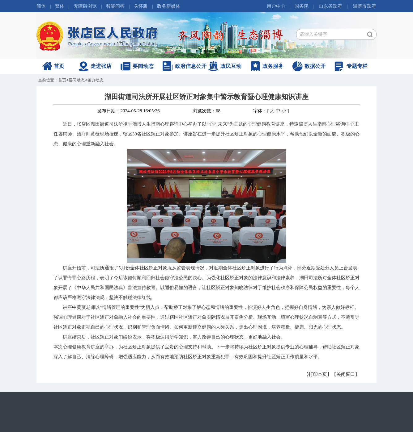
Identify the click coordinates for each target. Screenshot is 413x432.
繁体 (59, 6)
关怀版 (141, 6)
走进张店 (101, 66)
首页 (59, 66)
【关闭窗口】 (346, 374)
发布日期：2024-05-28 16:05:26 (128, 110)
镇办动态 (95, 80)
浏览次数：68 (206, 110)
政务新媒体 (168, 6)
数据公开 (315, 66)
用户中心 (276, 6)
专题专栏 (357, 66)
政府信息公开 (190, 66)
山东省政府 (330, 6)
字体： (260, 110)
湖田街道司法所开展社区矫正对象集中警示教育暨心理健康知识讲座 (206, 97)
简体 (41, 6)
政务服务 (272, 66)
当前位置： (48, 80)
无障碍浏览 (85, 6)
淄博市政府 (364, 6)
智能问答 (115, 6)
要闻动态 (143, 66)
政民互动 (230, 66)
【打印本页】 (318, 374)
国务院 (302, 6)
